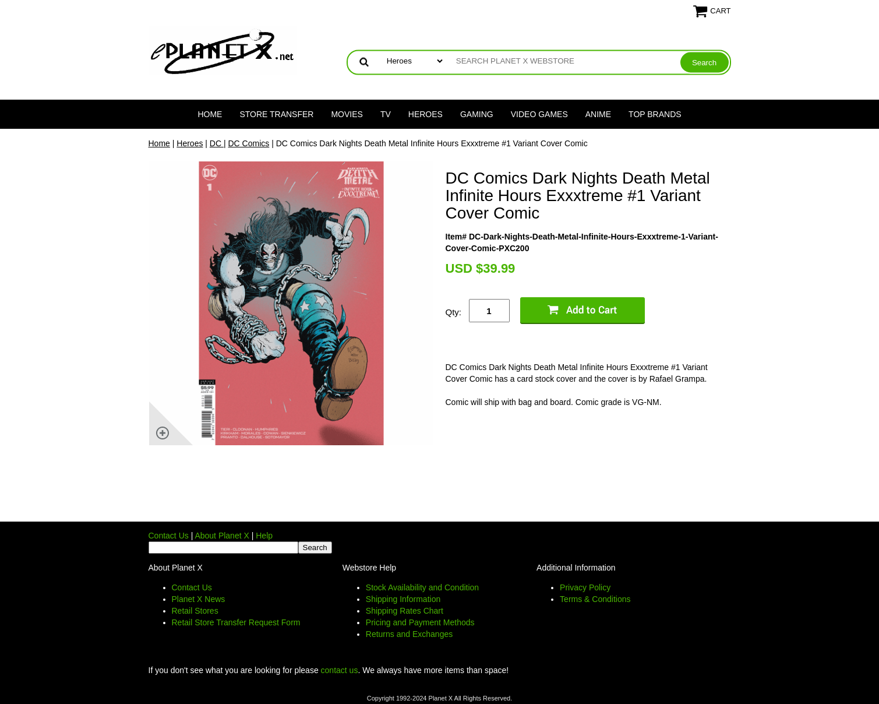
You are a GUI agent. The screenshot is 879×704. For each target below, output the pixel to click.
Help (264, 535)
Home (209, 114)
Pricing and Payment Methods (420, 622)
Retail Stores (195, 610)
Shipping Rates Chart (404, 610)
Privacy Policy (585, 587)
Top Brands (655, 114)
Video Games (539, 114)
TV (385, 114)
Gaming (476, 114)
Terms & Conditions (595, 599)
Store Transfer (276, 114)
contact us (339, 670)
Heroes (425, 114)
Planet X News (198, 599)
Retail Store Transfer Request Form (236, 622)
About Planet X (222, 535)
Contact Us (169, 535)
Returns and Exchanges (409, 634)
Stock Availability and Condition (422, 587)
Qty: (454, 312)
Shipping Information (403, 599)
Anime (598, 114)
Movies (346, 114)
